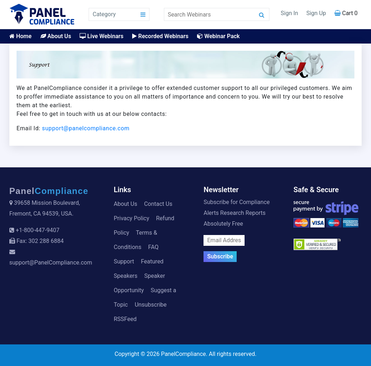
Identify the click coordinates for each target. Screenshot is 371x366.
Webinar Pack (218, 36)
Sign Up (316, 13)
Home (20, 36)
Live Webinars (101, 36)
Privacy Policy (131, 218)
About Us (55, 36)
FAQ (153, 247)
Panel (49, 191)
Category (104, 14)
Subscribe (220, 256)
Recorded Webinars (160, 36)
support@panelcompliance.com (86, 128)
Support (124, 261)
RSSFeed (125, 319)
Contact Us (158, 203)
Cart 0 (346, 13)
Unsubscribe (151, 304)
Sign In (289, 13)
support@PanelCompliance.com (50, 262)
